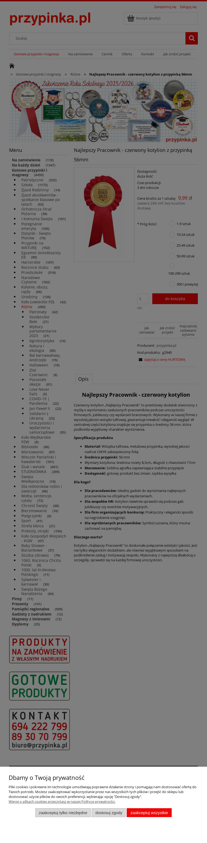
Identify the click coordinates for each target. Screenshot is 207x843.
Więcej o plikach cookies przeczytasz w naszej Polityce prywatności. (62, 801)
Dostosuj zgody (108, 812)
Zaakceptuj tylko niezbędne (63, 812)
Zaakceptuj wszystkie (149, 812)
